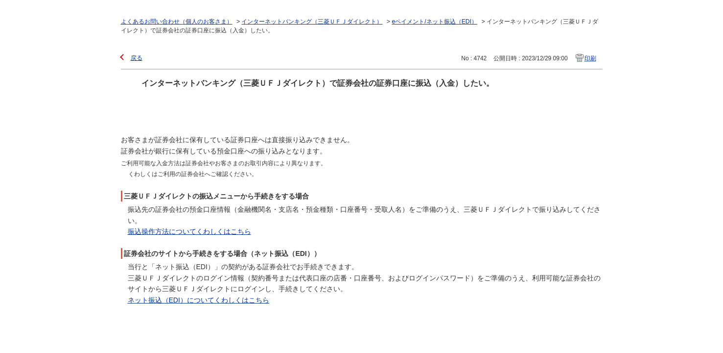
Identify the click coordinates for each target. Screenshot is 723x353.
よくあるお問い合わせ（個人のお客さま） (177, 21)
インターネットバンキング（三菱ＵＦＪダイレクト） (311, 21)
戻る (136, 57)
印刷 (590, 58)
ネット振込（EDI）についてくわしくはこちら (198, 300)
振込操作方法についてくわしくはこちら (189, 231)
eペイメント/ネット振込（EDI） (434, 21)
